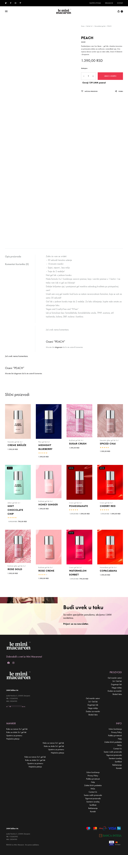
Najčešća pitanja (95, 3)
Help (120, 739)
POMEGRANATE (78, 506)
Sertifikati (118, 761)
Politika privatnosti (115, 735)
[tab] (20, 256)
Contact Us (117, 748)
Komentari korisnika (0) (17, 264)
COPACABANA (108, 571)
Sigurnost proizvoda (114, 755)
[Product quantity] (88, 76)
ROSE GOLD (15, 569)
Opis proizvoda (13, 256)
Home (82, 26)
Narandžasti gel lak (100, 26)
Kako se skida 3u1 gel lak (16, 732)
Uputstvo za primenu (14, 735)
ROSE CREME (46, 571)
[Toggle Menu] (6, 11)
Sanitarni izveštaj (115, 758)
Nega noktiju (117, 687)
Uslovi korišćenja (115, 729)
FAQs (119, 745)
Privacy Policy (116, 732)
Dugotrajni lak (116, 684)
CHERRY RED (108, 506)
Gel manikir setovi (115, 678)
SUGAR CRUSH (78, 443)
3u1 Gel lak (117, 681)
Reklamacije (109, 3)
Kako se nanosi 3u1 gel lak (17, 729)
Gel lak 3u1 (89, 26)
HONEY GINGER (48, 504)
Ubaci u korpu (110, 76)
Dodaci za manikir (115, 691)
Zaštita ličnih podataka (113, 742)
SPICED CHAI (108, 443)
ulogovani (58, 347)
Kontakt (120, 3)
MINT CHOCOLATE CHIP (15, 510)
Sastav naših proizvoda (113, 752)
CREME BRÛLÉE (17, 445)
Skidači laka (117, 694)
